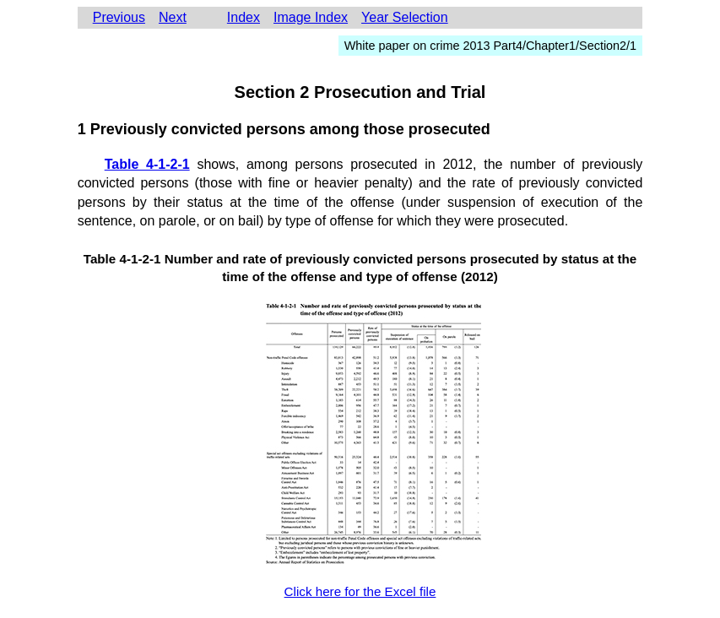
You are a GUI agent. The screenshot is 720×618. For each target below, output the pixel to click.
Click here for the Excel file (360, 591)
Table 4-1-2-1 (147, 164)
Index (243, 17)
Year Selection (404, 17)
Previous (119, 17)
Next (173, 17)
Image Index (310, 17)
